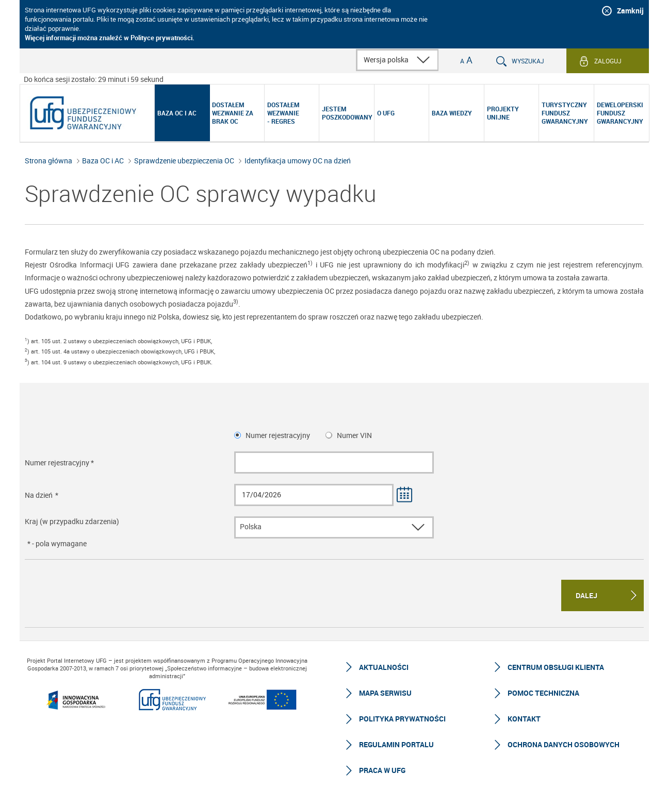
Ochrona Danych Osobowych (564, 744)
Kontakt (524, 719)
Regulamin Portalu (396, 744)
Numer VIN (354, 435)
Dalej (586, 595)
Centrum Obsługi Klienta (556, 667)
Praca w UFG (382, 770)
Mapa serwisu (385, 693)
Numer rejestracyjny (278, 435)
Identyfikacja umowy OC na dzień (298, 160)
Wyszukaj (528, 61)
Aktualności (384, 667)
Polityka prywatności (402, 719)
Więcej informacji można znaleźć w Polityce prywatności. (109, 37)
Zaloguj (608, 61)
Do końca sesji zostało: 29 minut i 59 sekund (94, 79)
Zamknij (630, 10)
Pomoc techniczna (543, 693)
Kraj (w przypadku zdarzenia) (72, 521)
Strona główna (48, 160)
